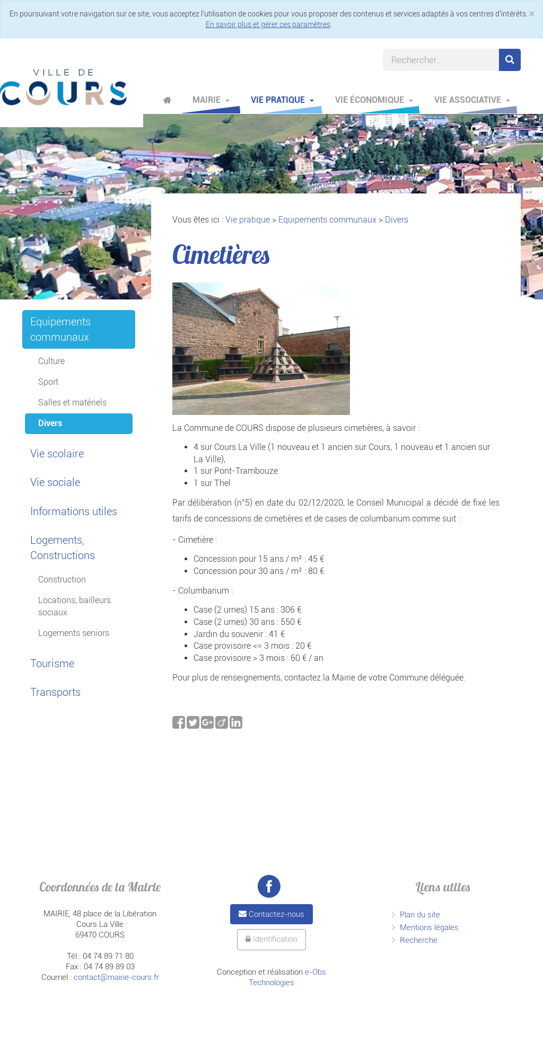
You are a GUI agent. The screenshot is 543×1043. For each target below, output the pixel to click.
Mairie (211, 100)
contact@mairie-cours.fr (116, 977)
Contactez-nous (271, 914)
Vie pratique (282, 100)
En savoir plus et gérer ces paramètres (268, 24)
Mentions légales (429, 927)
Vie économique (374, 100)
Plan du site (420, 915)
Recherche (418, 940)
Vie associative (472, 100)
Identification (271, 939)
